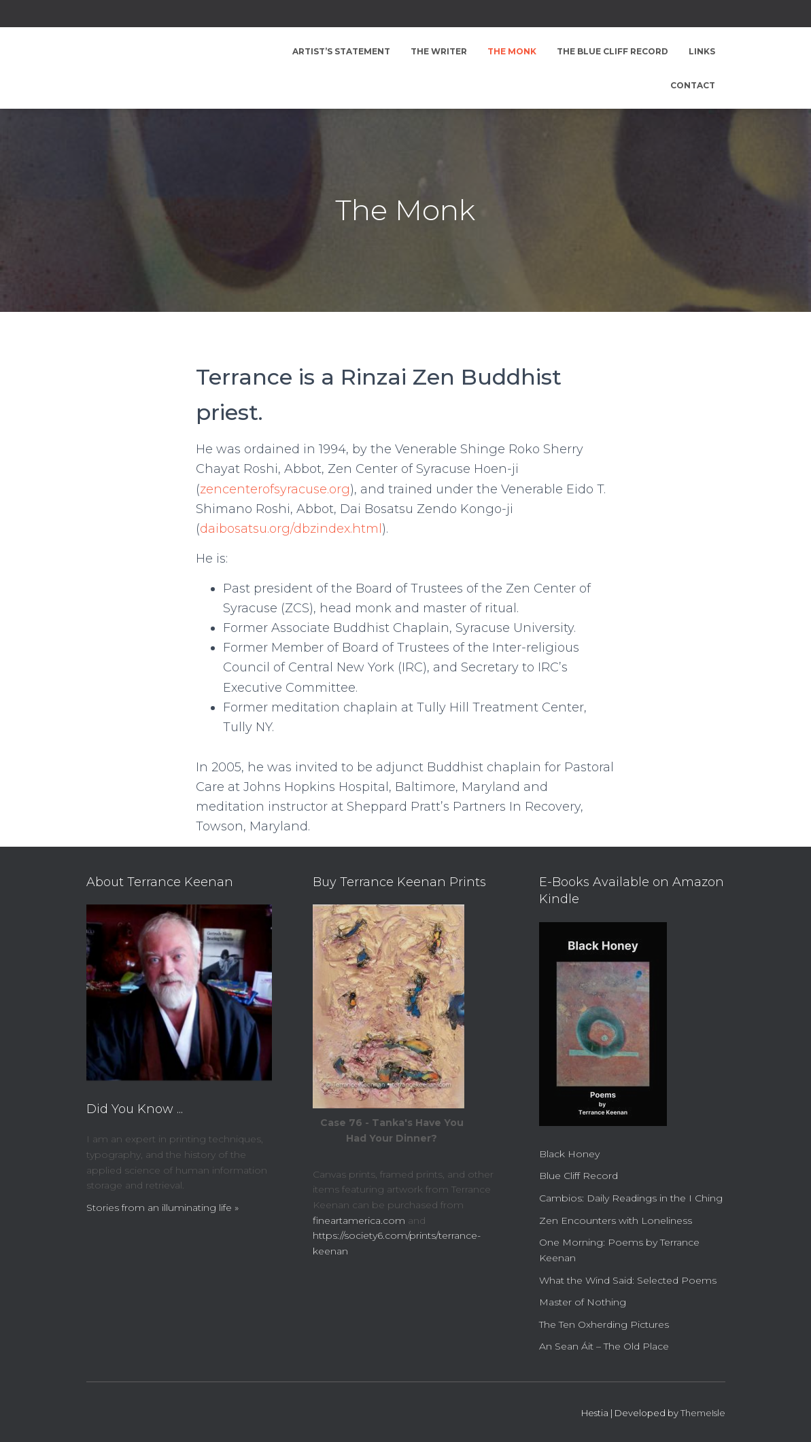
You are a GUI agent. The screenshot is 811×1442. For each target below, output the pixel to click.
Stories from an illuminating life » (162, 1207)
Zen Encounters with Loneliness (615, 1220)
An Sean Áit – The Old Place (604, 1346)
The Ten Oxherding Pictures (604, 1324)
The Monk (511, 51)
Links (702, 51)
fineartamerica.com (359, 1220)
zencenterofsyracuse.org (275, 489)
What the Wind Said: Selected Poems (628, 1280)
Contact (692, 85)
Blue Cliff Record (578, 1176)
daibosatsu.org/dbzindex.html (291, 528)
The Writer (439, 51)
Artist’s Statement (341, 51)
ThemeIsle (702, 1412)
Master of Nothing (582, 1302)
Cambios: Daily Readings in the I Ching (631, 1198)
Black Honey (569, 1154)
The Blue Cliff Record (612, 51)
